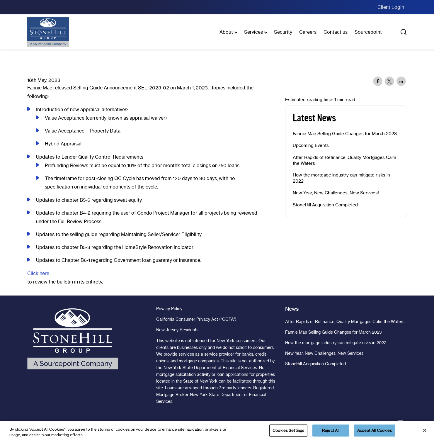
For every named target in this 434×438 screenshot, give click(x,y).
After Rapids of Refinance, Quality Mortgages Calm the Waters (344, 160)
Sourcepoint (368, 32)
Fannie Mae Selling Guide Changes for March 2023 (345, 133)
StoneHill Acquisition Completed (325, 205)
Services (253, 32)
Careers (307, 32)
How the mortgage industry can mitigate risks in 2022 (341, 178)
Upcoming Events (311, 145)
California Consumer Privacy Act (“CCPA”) (196, 319)
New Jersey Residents (177, 329)
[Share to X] (389, 81)
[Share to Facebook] (377, 81)
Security (283, 32)
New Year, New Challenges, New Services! (336, 193)
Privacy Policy (169, 308)
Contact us (336, 32)
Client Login (390, 7)
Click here (38, 273)
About (226, 32)
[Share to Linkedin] (401, 81)
